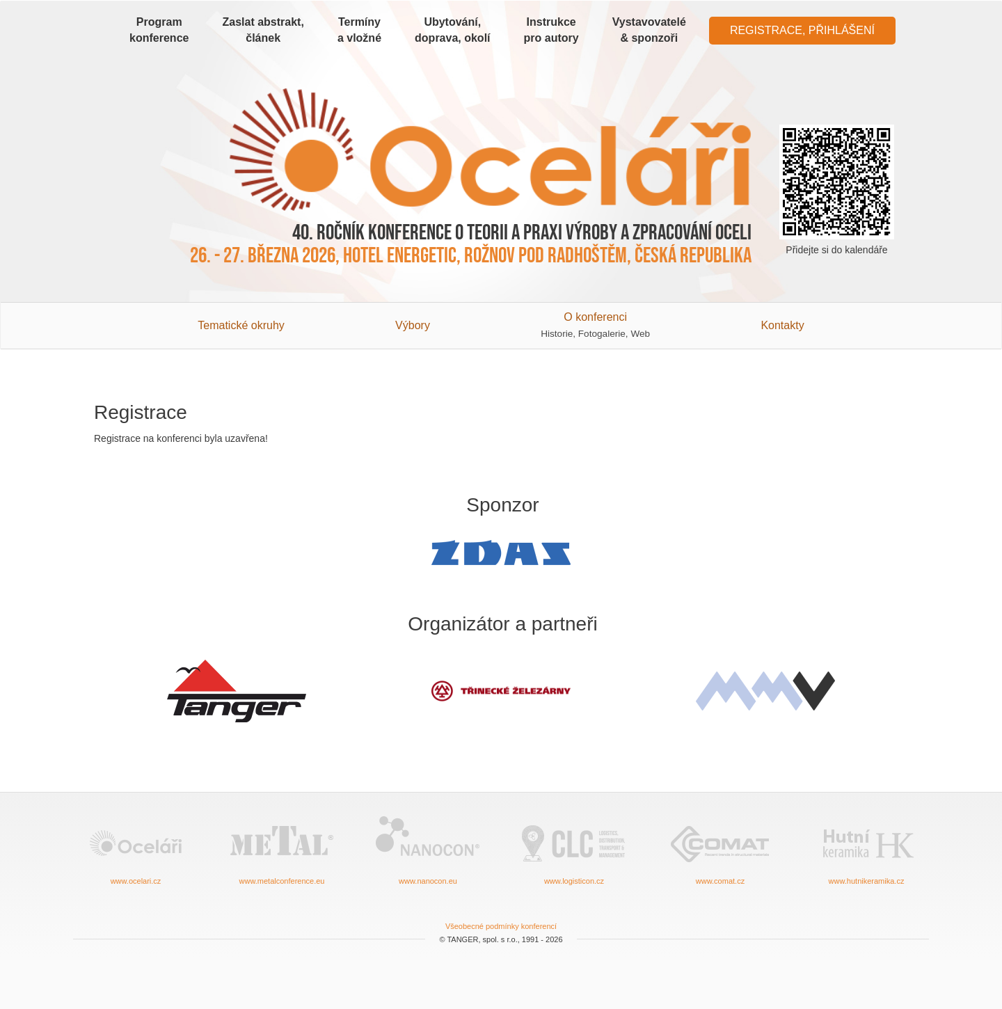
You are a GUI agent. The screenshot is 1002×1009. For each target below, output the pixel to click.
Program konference (159, 30)
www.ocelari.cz (136, 849)
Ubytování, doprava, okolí (452, 30)
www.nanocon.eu (428, 849)
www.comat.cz (720, 849)
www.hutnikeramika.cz (866, 849)
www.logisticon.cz (574, 849)
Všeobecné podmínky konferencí (501, 926)
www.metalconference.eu (281, 849)
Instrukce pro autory (551, 30)
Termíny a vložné (359, 30)
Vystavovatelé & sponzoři (649, 30)
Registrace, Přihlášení (802, 30)
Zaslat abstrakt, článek (262, 30)
